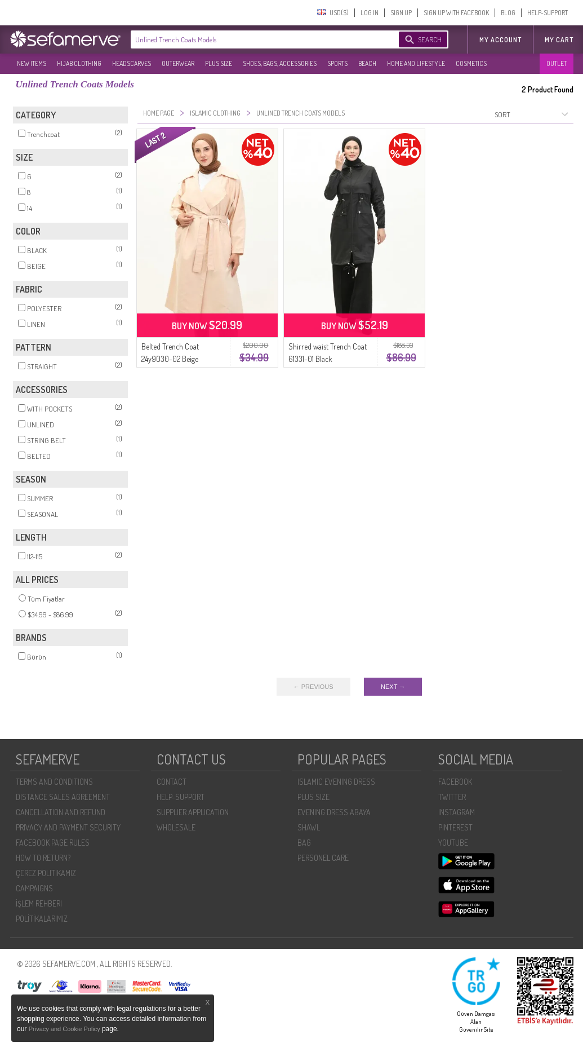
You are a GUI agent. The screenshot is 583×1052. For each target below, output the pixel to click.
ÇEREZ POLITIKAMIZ (46, 873)
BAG (304, 842)
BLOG (508, 12)
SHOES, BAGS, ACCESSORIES (280, 63)
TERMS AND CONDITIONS (54, 781)
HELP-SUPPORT (547, 12)
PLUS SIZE (218, 63)
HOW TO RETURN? (43, 858)
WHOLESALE (176, 827)
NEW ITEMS (31, 63)
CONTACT (171, 781)
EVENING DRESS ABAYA (334, 812)
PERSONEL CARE (323, 858)
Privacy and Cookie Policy (65, 1029)
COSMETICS (471, 63)
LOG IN (370, 12)
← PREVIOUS (313, 686)
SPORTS (337, 63)
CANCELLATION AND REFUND (60, 812)
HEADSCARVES (131, 63)
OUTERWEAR (178, 63)
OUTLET (556, 63)
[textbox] (253, 39)
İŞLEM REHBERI (39, 903)
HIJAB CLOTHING (79, 63)
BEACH (367, 63)
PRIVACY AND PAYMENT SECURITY (68, 827)
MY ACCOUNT (500, 40)
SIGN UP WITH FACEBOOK (456, 12)
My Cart (559, 40)
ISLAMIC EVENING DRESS (336, 781)
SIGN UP (401, 12)
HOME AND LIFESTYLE (416, 63)
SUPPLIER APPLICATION (193, 812)
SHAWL (308, 827)
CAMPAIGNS (34, 888)
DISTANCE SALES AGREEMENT (63, 797)
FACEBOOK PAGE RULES (53, 842)
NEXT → (393, 686)
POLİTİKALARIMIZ (42, 918)
